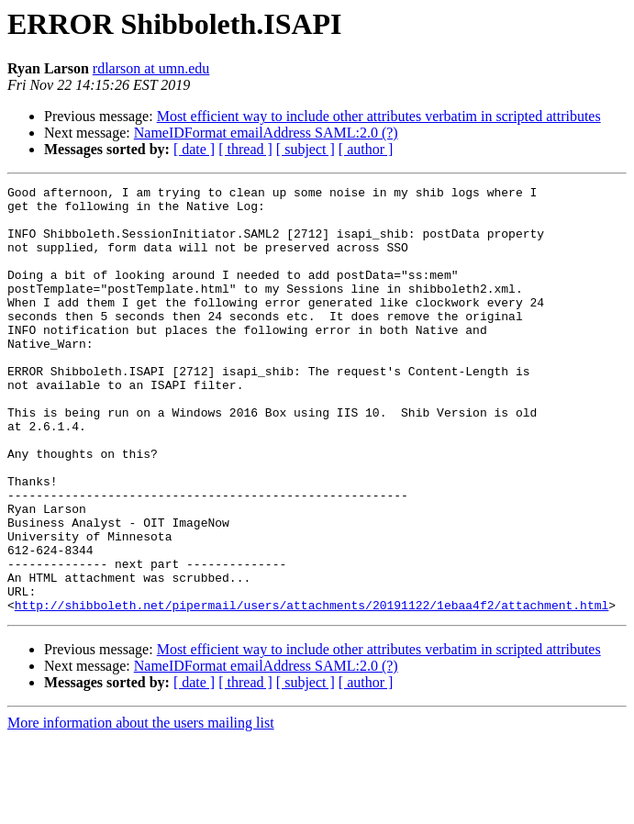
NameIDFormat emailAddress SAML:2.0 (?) (266, 132)
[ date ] (194, 149)
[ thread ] (245, 149)
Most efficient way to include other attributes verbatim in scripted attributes (379, 116)
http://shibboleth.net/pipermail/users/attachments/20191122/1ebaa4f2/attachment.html (311, 690)
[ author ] (366, 149)
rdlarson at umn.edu (151, 68)
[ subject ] (305, 149)
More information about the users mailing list (140, 808)
